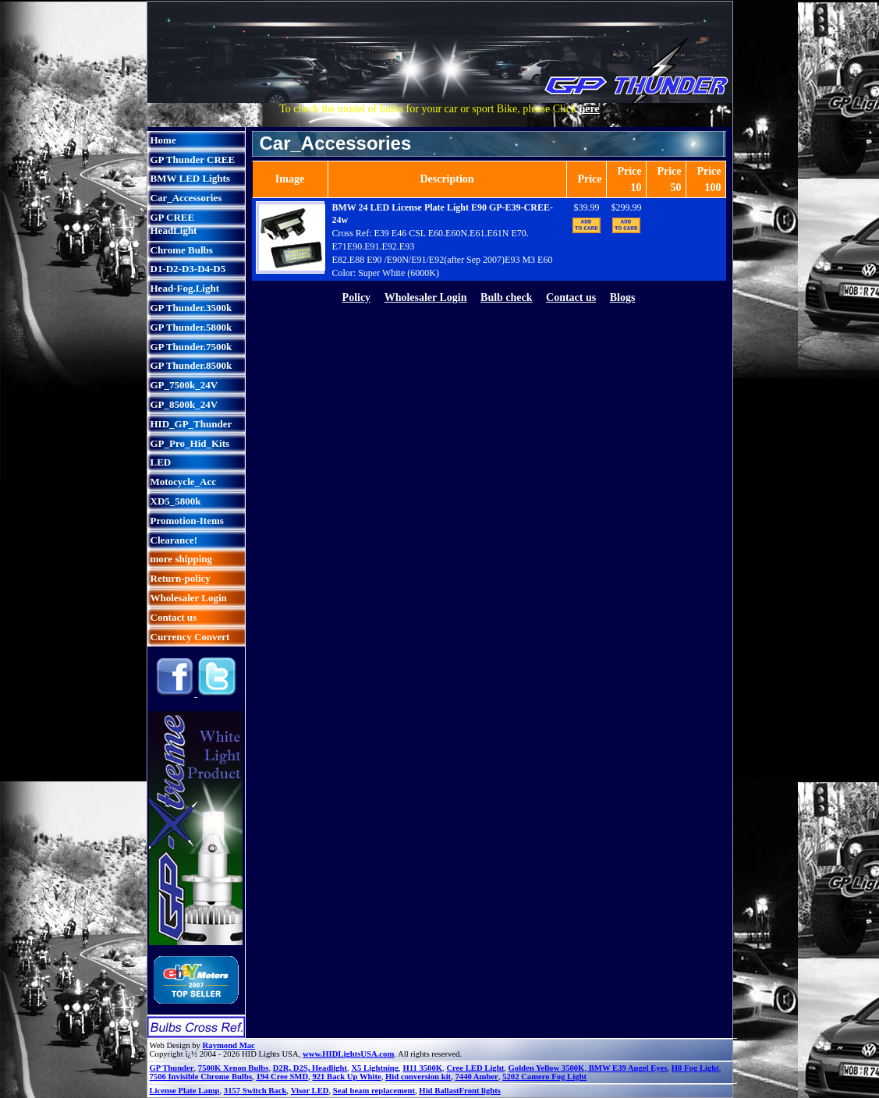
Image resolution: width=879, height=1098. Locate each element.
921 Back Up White (346, 1076)
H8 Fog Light (695, 1068)
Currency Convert (190, 637)
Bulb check (506, 297)
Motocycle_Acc (183, 481)
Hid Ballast (439, 1090)
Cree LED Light (475, 1068)
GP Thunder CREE (193, 159)
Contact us (174, 617)
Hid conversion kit (418, 1076)
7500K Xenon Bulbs (233, 1068)
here (590, 109)
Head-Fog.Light (185, 288)
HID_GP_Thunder (191, 424)
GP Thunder (172, 1068)
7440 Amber (476, 1076)
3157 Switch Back (255, 1090)
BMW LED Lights (190, 178)
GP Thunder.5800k (191, 327)
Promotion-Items (187, 520)
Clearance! (174, 540)
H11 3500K (422, 1068)
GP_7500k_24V (184, 385)
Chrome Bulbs (182, 250)
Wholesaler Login (189, 598)
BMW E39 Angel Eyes (627, 1068)
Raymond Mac (229, 1045)
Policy (356, 297)
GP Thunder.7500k (191, 346)
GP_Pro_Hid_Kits (190, 443)
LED (161, 462)
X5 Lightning (375, 1068)
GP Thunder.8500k (191, 365)
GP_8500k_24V (184, 404)
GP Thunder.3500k (191, 307)
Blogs (623, 297)
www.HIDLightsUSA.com (348, 1054)
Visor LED (310, 1090)
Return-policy (181, 578)
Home (163, 140)
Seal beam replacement (374, 1090)
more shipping (182, 559)
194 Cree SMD (282, 1076)
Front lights (480, 1090)
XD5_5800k (176, 501)
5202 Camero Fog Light (544, 1076)
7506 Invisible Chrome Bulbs (201, 1076)
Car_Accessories (186, 198)
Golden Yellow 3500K (547, 1068)
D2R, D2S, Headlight (310, 1068)
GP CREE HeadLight (174, 223)
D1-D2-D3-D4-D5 (188, 268)
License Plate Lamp (185, 1090)
